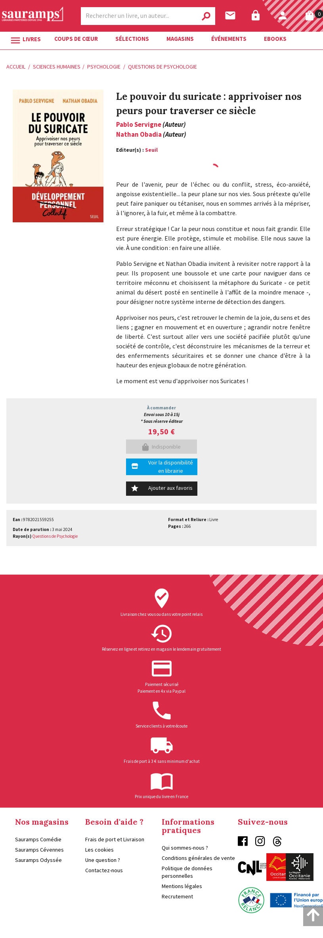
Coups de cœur (76, 38)
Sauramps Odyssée (38, 859)
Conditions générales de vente (198, 858)
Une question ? (102, 859)
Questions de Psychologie (55, 536)
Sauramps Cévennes (39, 849)
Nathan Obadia (139, 134)
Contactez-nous (104, 870)
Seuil (151, 150)
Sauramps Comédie (38, 839)
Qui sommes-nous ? (185, 847)
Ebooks (275, 38)
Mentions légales (182, 886)
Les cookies (99, 849)
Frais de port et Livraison (114, 839)
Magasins (180, 38)
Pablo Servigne (138, 124)
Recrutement (177, 896)
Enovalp (307, 931)
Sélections (132, 38)
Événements (229, 38)
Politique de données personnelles (187, 872)
